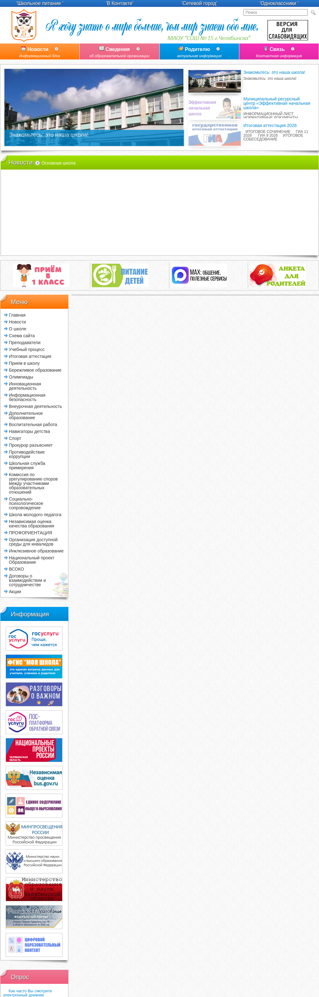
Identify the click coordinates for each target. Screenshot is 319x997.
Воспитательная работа (33, 424)
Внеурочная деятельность (35, 406)
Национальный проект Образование (32, 559)
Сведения (119, 53)
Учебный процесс (27, 349)
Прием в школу (24, 363)
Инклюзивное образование (36, 550)
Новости (39, 53)
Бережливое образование (35, 370)
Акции (15, 591)
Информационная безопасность (27, 397)
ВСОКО (16, 569)
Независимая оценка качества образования (31, 523)
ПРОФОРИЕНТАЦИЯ (30, 532)
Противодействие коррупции (27, 454)
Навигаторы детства (29, 431)
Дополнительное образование (26, 415)
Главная (17, 315)
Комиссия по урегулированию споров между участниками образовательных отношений (33, 483)
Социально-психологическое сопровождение (26, 503)
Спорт (15, 438)
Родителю (199, 53)
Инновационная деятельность (25, 385)
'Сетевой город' (199, 3)
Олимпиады (21, 376)
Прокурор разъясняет (31, 445)
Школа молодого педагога (35, 514)
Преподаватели (25, 342)
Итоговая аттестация (30, 356)
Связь (279, 53)
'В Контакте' (119, 3)
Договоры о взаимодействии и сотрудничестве (27, 580)
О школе (18, 328)
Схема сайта (22, 335)
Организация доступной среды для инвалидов (33, 541)
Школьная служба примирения (27, 465)
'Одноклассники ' (279, 3)
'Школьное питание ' (40, 3)
